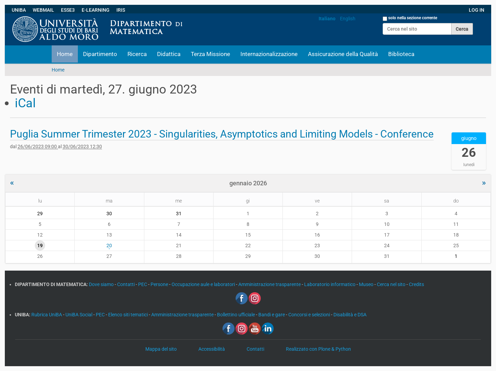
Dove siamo (102, 284)
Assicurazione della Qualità (343, 54)
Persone (160, 284)
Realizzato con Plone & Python (318, 349)
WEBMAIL (43, 10)
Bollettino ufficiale (236, 314)
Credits (416, 284)
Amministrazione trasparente (270, 284)
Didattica (168, 54)
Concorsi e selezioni (309, 314)
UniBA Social (78, 314)
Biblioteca (401, 54)
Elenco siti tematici (128, 314)
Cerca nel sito (391, 284)
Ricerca (137, 54)
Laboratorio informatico (330, 284)
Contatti (126, 284)
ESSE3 (68, 10)
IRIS (120, 10)
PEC (143, 284)
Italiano (327, 18)
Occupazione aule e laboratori (204, 284)
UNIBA (19, 10)
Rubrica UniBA (47, 314)
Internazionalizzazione (269, 54)
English (347, 18)
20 (109, 245)
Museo (366, 284)
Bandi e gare (272, 314)
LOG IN (476, 10)
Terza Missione (210, 54)
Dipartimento (100, 54)
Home (65, 54)
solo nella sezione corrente (412, 17)
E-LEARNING (96, 10)
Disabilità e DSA (349, 314)
